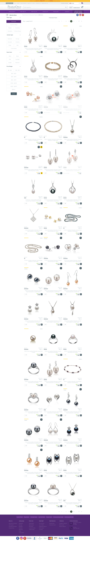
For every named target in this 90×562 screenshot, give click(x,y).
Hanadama (10, 31)
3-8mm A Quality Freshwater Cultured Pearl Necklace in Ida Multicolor (72, 403)
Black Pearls (31, 546)
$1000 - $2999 (14, 83)
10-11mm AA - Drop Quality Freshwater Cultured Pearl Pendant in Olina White (33, 222)
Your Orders (41, 546)
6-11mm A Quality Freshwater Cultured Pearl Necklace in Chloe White (33, 282)
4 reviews (41, 138)
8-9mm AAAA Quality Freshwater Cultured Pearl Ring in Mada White (53, 525)
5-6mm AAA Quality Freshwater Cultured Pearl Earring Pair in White (53, 252)
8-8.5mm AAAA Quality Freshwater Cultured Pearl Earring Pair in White (33, 192)
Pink (10, 59)
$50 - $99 (18, 70)
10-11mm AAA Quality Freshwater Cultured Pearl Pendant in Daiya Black (52, 222)
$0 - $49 (10, 70)
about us (29, 3)
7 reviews (80, 380)
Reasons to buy (9, 3)
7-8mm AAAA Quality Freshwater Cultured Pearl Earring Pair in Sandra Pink (72, 313)
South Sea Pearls (42, 538)
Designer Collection (63, 544)
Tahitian (10, 28)
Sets (18, 45)
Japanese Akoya (13, 24)
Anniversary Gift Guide (69, 538)
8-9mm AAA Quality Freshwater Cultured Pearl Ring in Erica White (72, 373)
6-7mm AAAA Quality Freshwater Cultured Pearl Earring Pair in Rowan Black (53, 131)
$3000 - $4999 (14, 86)
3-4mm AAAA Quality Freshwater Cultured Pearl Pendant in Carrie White (33, 252)
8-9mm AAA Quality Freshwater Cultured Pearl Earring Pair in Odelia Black (53, 494)
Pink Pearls (31, 547)
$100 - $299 (13, 73)
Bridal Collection (62, 547)
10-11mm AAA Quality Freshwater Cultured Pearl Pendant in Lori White (33, 101)
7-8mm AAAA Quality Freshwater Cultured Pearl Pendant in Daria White (72, 161)
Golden (9, 62)
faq (15, 3)
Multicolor (17, 62)
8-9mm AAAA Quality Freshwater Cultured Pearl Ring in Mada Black (33, 525)
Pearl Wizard (41, 549)
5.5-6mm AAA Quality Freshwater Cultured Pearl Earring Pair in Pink (33, 131)
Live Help (41, 551)
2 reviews (80, 229)
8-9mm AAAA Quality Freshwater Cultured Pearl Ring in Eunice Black (33, 403)
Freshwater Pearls (34, 538)
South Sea (17, 28)
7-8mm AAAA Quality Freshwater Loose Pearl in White (33, 373)
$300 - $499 (13, 76)
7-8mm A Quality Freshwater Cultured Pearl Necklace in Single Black (33, 161)
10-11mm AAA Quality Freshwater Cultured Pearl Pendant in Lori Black (72, 70)
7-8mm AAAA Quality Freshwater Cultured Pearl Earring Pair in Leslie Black (33, 464)
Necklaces (10, 38)
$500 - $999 (13, 80)
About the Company (13, 544)
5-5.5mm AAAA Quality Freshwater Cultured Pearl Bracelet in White (53, 101)
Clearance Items (52, 546)
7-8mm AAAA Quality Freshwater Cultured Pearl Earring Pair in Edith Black (72, 434)
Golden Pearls (31, 551)
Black (17, 56)
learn (18, 3)
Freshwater (13, 21)
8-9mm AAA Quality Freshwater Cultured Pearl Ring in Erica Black (53, 373)
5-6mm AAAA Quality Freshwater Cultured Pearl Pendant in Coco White (72, 101)
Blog (34, 3)
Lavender (18, 59)
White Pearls (31, 544)
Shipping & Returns (43, 547)
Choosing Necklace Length (58, 538)
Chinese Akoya (17, 31)
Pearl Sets (21, 551)
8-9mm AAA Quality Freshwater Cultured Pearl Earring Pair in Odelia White (72, 494)
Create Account (77, 7)
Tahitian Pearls (49, 538)
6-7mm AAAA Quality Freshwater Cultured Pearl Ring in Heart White (33, 434)
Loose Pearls (14, 48)
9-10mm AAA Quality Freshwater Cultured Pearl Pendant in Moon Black (53, 70)
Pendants (18, 42)
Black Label (61, 546)
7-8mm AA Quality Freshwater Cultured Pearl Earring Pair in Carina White (53, 434)
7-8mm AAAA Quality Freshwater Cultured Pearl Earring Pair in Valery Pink (33, 494)
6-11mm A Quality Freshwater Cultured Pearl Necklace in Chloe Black (72, 252)
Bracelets (10, 42)
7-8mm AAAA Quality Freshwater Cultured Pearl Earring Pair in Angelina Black (33, 313)
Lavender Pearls (32, 549)
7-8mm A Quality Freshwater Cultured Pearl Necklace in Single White (53, 161)
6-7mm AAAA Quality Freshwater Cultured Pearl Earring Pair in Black (53, 282)
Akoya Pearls (26, 538)
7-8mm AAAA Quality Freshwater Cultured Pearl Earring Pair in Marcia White (53, 464)
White (10, 56)
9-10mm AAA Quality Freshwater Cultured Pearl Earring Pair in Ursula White (72, 192)
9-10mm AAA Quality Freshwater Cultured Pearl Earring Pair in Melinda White (53, 192)
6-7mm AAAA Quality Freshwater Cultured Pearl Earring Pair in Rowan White (72, 131)
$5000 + (13, 89)
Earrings (17, 38)
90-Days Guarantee (13, 547)
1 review (80, 47)
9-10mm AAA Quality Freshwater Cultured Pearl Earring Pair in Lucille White (53, 403)
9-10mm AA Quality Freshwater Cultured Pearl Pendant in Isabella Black (72, 525)
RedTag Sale (51, 544)
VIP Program (11, 546)
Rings (10, 45)
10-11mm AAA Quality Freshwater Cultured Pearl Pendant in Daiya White (72, 222)
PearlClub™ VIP (45, 3)
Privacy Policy (11, 549)
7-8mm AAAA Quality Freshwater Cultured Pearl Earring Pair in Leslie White (53, 313)
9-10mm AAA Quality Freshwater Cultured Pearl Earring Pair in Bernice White (33, 70)
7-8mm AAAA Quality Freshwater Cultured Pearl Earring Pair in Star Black (72, 464)
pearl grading (23, 3)
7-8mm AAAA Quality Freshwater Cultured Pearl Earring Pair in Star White (33, 343)
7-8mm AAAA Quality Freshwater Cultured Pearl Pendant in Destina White (53, 343)
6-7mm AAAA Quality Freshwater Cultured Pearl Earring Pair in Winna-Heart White (72, 282)
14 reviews (45, 259)
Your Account (41, 544)
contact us (38, 3)
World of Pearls (19, 538)
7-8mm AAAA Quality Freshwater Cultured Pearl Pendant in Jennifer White (72, 343)
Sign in (70, 7)
